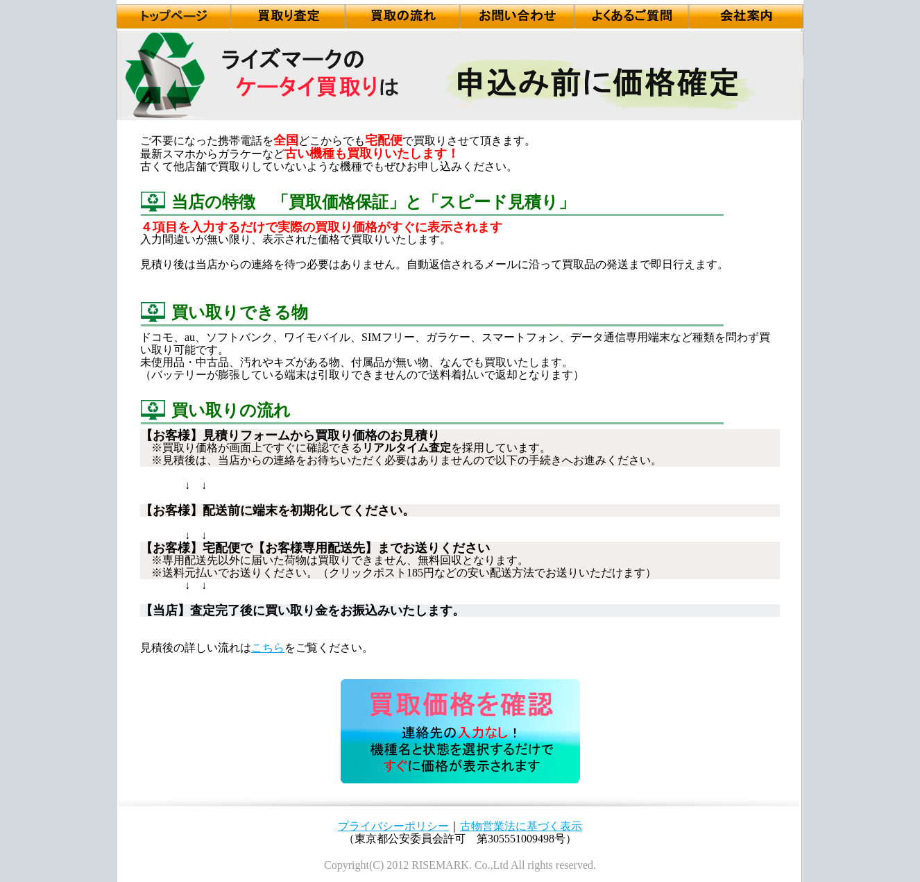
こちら (267, 648)
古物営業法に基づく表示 (521, 826)
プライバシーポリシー (393, 826)
